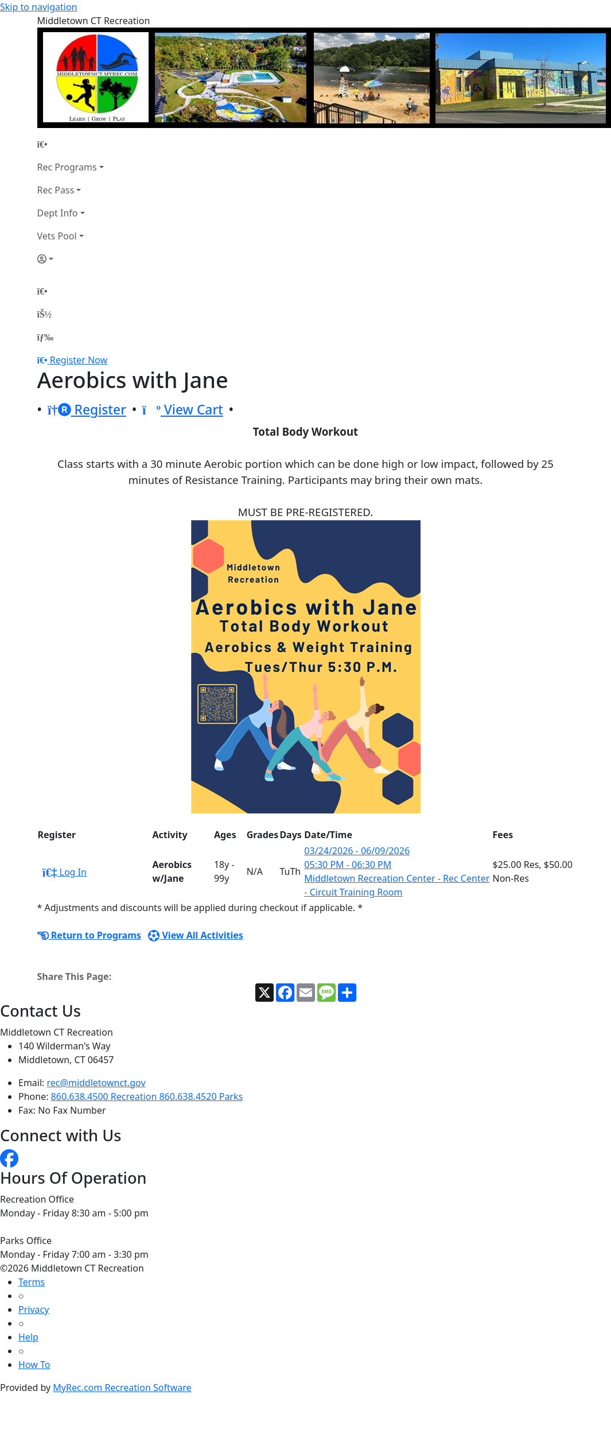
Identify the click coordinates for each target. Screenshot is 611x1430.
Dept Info (57, 213)
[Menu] (45, 336)
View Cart (182, 409)
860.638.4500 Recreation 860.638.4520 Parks (147, 1096)
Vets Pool (57, 236)
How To (34, 1364)
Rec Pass (56, 190)
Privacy (33, 1309)
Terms (31, 1282)
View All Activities (195, 935)
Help (28, 1337)
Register (87, 409)
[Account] (70, 258)
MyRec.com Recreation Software (122, 1387)
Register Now (78, 360)
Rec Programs (67, 167)
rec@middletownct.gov (96, 1082)
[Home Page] (70, 144)
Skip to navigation (38, 7)
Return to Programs (89, 935)
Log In (64, 872)
